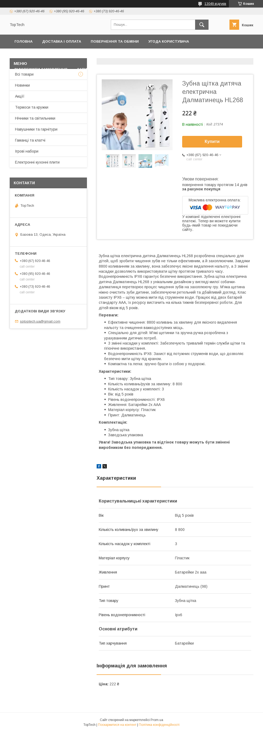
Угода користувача (168, 41)
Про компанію (232, 55)
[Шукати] (202, 25)
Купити (212, 141)
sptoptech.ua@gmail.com (40, 321)
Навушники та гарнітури (36, 129)
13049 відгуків (215, 4)
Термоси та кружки (31, 107)
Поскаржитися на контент (117, 725)
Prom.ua (157, 720)
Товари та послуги (133, 55)
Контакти (93, 55)
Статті (140, 69)
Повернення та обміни (115, 41)
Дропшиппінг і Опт (188, 55)
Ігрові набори (26, 151)
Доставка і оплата (61, 41)
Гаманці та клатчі (30, 140)
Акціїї (19, 96)
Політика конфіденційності (44, 55)
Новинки (22, 85)
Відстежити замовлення (40, 69)
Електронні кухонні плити (37, 162)
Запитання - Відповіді (100, 69)
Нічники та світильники (35, 118)
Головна (23, 41)
